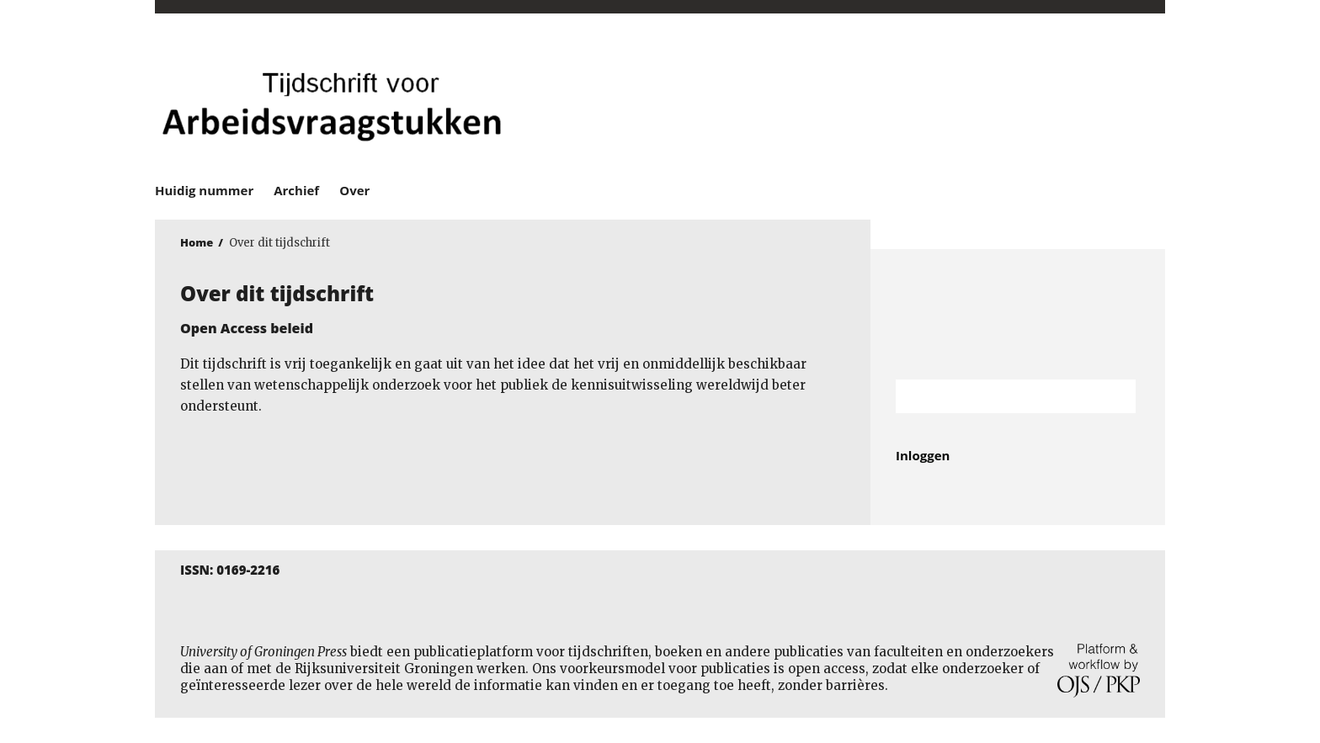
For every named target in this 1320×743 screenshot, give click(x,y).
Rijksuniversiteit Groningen (1018, 314)
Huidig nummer (204, 190)
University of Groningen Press (904, 102)
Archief (296, 190)
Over (354, 190)
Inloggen (923, 455)
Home (196, 242)
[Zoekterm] (995, 396)
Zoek (1115, 396)
